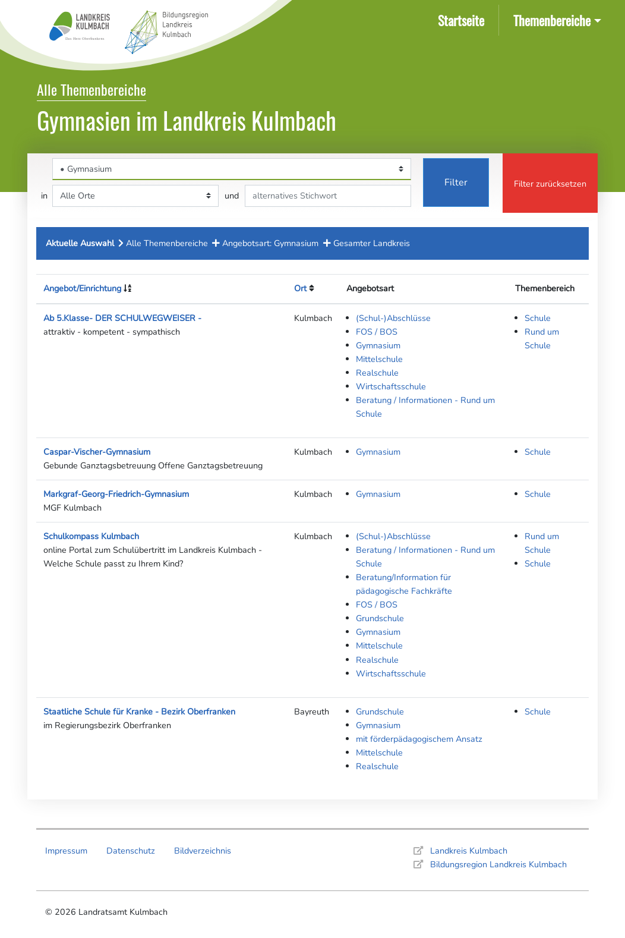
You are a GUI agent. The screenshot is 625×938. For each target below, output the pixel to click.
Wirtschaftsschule (391, 386)
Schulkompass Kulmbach (91, 536)
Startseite (463, 19)
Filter (456, 182)
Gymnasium (378, 345)
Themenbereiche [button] (552, 20)
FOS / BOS (376, 332)
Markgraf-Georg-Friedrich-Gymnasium (116, 494)
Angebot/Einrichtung (82, 288)
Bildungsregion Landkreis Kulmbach (498, 864)
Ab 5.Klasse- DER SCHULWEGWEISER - (122, 318)
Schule (538, 318)
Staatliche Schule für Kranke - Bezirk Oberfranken (139, 711)
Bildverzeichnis (202, 851)
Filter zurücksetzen (550, 184)
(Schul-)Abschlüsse (393, 318)
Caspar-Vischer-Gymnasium (96, 452)
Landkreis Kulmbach (468, 851)
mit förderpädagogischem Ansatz (419, 739)
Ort (300, 288)
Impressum (66, 851)
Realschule (377, 373)
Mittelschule (379, 359)
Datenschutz (130, 851)
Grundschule (380, 618)
